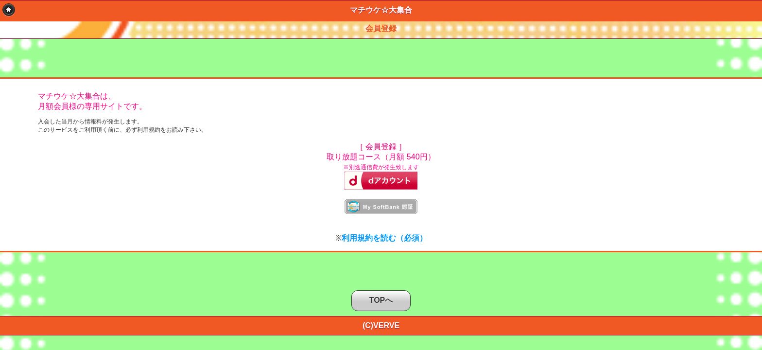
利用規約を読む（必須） (384, 238)
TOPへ (381, 300)
